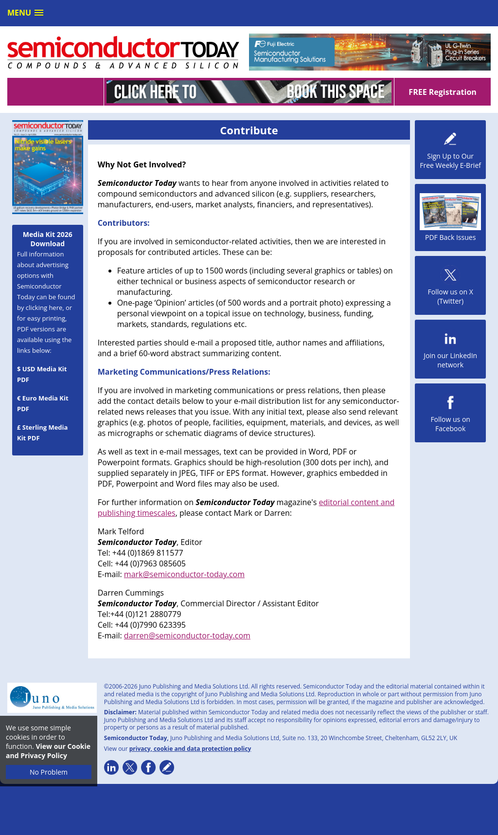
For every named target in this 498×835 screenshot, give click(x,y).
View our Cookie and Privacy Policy (48, 751)
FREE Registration (442, 92)
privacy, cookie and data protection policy (190, 748)
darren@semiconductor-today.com (187, 635)
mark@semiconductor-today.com (184, 574)
